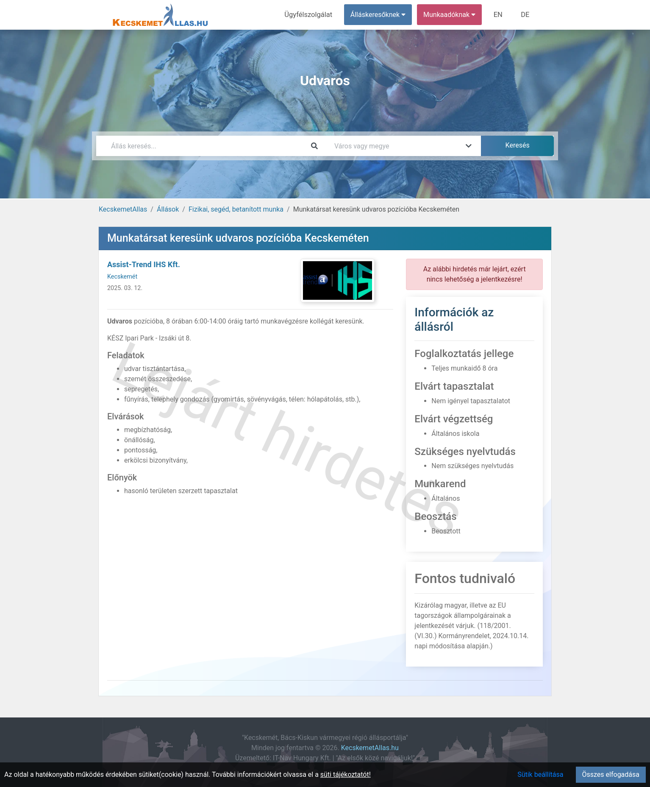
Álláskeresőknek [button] (379, 15)
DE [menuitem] (525, 15)
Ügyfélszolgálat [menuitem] (311, 15)
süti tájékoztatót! (345, 774)
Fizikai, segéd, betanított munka (236, 209)
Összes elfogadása (610, 774)
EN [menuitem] (499, 15)
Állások (168, 209)
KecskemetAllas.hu (370, 748)
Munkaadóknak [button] (451, 15)
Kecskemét (122, 276)
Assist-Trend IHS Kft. (143, 264)
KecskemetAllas (123, 209)
